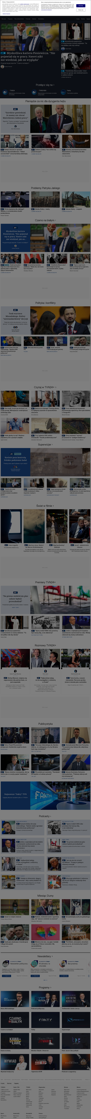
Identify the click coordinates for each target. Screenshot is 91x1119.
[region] (45, 8)
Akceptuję (81, 5)
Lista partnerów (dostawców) (46, 9)
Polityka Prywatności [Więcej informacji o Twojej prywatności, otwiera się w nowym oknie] (6, 13)
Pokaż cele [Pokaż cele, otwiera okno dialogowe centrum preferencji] (80, 9)
